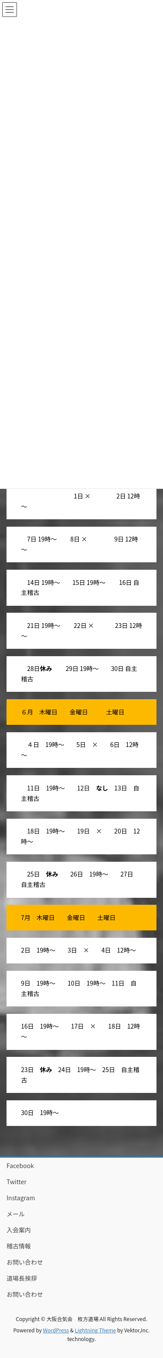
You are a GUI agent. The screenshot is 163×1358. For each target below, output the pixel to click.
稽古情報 (19, 1246)
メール (16, 1213)
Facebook (20, 1165)
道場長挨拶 (22, 1278)
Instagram (21, 1197)
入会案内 (19, 1229)
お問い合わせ (25, 1262)
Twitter (17, 1181)
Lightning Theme (95, 1330)
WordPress (56, 1330)
